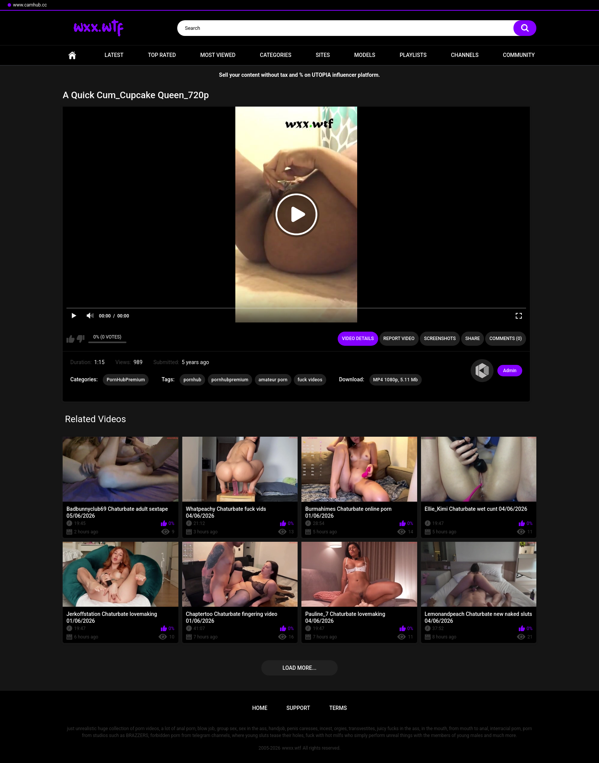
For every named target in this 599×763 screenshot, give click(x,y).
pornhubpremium (230, 379)
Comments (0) (505, 338)
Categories (275, 55)
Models (364, 55)
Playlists (413, 55)
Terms (338, 708)
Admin (509, 370)
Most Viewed (217, 55)
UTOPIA (321, 75)
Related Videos (95, 419)
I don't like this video (80, 339)
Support (298, 708)
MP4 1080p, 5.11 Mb (395, 379)
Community (519, 55)
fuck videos (310, 379)
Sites (323, 55)
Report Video (399, 338)
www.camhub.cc (30, 5)
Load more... (300, 668)
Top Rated (162, 55)
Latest (114, 55)
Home (72, 55)
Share (472, 338)
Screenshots (440, 338)
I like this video (70, 339)
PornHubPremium (126, 379)
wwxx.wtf (291, 748)
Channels (464, 55)
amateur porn (273, 379)
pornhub (192, 379)
